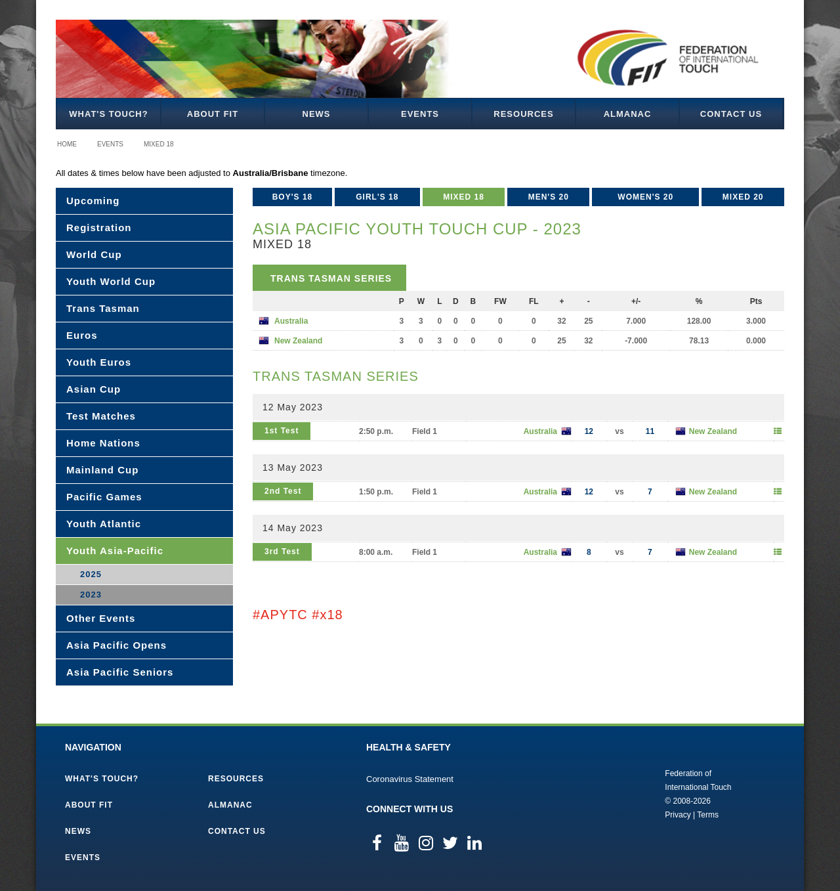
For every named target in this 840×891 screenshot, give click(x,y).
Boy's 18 (292, 197)
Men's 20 (548, 197)
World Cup (94, 254)
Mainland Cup (102, 469)
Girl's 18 (377, 197)
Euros (82, 335)
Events (420, 114)
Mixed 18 (159, 144)
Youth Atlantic (103, 523)
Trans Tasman (103, 308)
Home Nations (103, 442)
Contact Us (731, 114)
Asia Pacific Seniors (119, 672)
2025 (91, 574)
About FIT (212, 114)
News (317, 114)
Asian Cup (93, 389)
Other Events (100, 618)
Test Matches (101, 416)
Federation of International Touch (610, 793)
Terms (708, 814)
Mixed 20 (743, 197)
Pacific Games (104, 496)
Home (67, 144)
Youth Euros (98, 362)
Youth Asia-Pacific (114, 550)
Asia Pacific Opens (116, 645)
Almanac (628, 114)
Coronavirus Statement (409, 779)
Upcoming (92, 200)
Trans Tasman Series (331, 278)
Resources (523, 114)
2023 (91, 594)
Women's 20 (645, 197)
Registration (99, 227)
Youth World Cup (111, 281)
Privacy (677, 814)
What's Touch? (108, 114)
